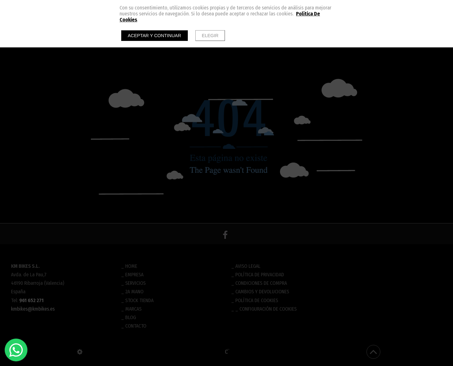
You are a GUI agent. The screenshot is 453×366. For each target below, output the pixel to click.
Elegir (210, 35)
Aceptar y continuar (154, 35)
